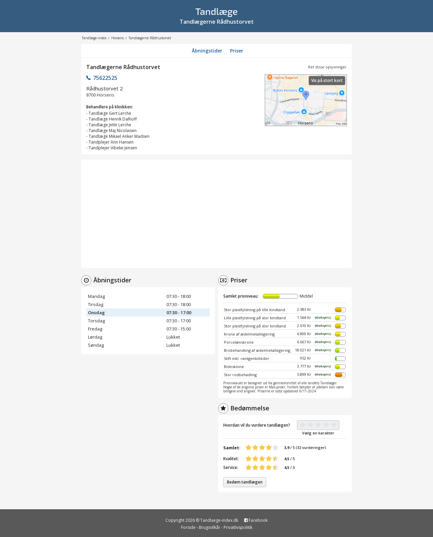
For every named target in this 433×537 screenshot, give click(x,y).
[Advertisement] (216, 213)
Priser (236, 50)
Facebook (256, 520)
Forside (188, 527)
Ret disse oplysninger (327, 66)
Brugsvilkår (209, 527)
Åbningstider (207, 50)
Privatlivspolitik (238, 527)
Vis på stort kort (327, 80)
